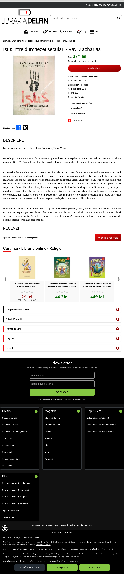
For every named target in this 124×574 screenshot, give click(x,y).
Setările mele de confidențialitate (101, 438)
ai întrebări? (76, 121)
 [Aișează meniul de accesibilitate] (5, 528)
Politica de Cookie (10, 438)
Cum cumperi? (8, 452)
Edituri (47, 459)
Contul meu (31, 45)
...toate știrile (8, 531)
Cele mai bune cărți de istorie (15, 517)
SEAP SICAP (7, 479)
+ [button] (118, 323)
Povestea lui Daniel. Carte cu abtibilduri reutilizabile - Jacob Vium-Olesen (97, 300)
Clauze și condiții (9, 431)
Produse (50, 45)
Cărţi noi (48, 445)
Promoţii (48, 452)
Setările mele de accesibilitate (100, 445)
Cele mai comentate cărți (98, 431)
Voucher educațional (11, 472)
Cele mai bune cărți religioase (15, 510)
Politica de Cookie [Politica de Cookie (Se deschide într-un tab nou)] (43, 544)
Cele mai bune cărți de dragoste (16, 497)
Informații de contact (54, 431)
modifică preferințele (29, 567)
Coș (81, 45)
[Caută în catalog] (119, 31)
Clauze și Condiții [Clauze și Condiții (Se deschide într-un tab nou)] (64, 556)
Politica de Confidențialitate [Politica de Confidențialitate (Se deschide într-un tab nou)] (43, 556)
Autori (47, 466)
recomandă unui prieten (81, 116)
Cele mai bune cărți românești (15, 503)
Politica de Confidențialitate (14, 445)
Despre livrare (8, 459)
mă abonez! (62, 405)
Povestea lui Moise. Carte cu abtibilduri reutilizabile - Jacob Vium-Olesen (62, 300)
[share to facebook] (18, 141)
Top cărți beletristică (11, 524)
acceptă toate (94, 567)
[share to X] (25, 141)
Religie (81, 110)
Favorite (66, 45)
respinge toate (62, 567)
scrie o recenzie (78, 126)
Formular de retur (52, 438)
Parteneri (49, 472)
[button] (95, 45)
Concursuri (7, 466)
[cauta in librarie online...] (83, 31)
